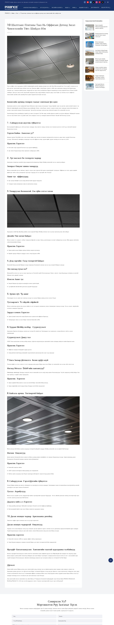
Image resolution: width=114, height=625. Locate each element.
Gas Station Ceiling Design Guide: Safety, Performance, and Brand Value (101, 52)
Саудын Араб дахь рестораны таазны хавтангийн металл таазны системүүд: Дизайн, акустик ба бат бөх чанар (100, 77)
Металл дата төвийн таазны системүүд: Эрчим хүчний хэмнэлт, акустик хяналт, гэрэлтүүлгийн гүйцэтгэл (101, 60)
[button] (109, 7)
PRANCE (7, 13)
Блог (17, 13)
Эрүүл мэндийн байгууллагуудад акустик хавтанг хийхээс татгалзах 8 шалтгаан (101, 27)
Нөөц (13, 13)
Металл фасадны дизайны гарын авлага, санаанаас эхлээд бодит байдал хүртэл (101, 43)
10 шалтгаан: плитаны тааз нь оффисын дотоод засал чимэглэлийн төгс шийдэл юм (40, 13)
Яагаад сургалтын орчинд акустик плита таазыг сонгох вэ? (101, 35)
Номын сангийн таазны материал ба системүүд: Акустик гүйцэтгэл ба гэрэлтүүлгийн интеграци (101, 69)
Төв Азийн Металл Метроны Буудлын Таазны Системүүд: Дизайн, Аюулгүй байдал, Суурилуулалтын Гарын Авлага (101, 86)
